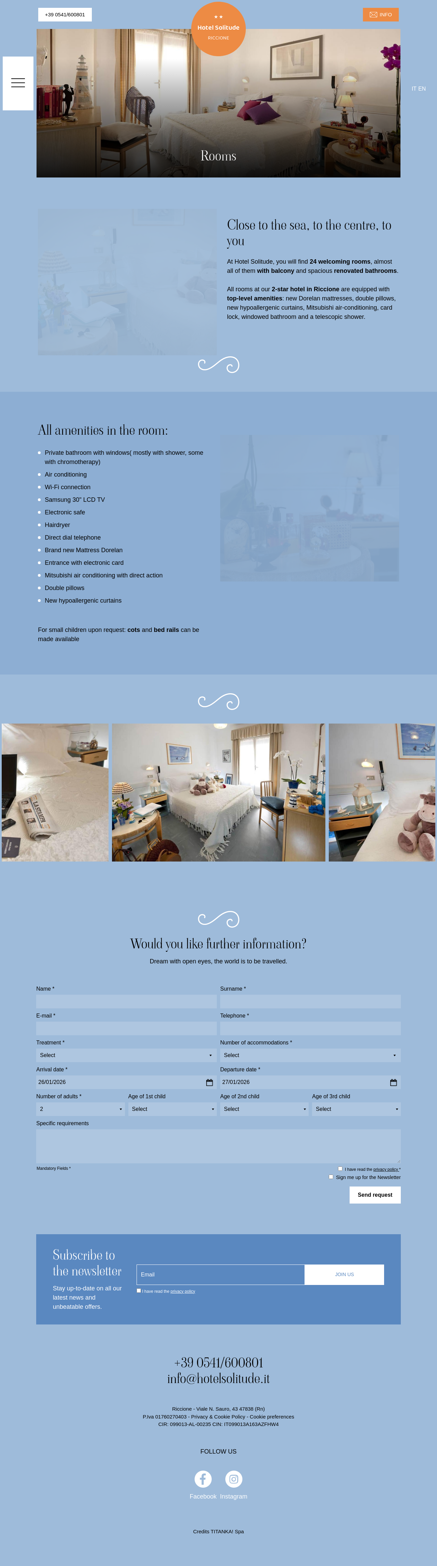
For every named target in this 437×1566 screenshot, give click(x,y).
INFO (381, 14)
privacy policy (386, 1169)
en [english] (422, 89)
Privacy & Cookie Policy (218, 1417)
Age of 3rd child (331, 1096)
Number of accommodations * (256, 1042)
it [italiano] (414, 89)
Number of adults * (59, 1096)
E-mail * (45, 1016)
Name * (45, 989)
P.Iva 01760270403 (164, 1417)
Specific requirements (62, 1123)
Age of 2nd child (239, 1096)
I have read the (168, 1291)
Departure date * (240, 1069)
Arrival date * (52, 1069)
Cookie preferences (272, 1417)
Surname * (233, 989)
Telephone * (234, 1016)
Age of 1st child (147, 1096)
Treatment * (50, 1042)
